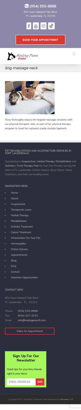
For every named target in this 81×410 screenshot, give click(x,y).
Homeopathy (18, 243)
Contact (15, 272)
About (14, 198)
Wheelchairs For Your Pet (25, 238)
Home (14, 193)
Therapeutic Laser (21, 210)
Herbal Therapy (45, 161)
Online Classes (19, 249)
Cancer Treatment (21, 232)
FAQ (13, 266)
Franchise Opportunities (24, 277)
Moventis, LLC (67, 399)
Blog (13, 260)
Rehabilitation (63, 161)
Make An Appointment (30, 331)
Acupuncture (28, 161)
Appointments (19, 255)
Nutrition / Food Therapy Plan (22, 166)
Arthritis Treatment (22, 226)
